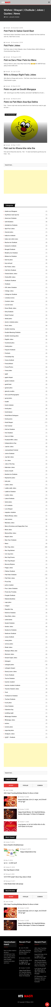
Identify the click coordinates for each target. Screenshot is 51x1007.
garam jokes (8, 387)
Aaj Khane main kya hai (12, 214)
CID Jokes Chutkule (11, 287)
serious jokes (9, 643)
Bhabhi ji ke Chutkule (11, 252)
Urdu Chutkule (9, 706)
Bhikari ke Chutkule (11, 256)
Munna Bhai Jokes (10, 533)
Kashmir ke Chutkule (11, 474)
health (7, 401)
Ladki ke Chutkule (10, 491)
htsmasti (7, 28)
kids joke (7, 481)
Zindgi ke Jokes (10, 733)
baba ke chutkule (10, 235)
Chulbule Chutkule (10, 280)
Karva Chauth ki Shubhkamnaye (13, 844)
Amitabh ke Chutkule (11, 225)
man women (8, 519)
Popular (25, 785)
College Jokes (9, 290)
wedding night (9, 713)
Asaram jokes (9, 232)
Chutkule (7, 283)
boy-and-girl (8, 263)
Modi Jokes (8, 529)
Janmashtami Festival (11, 450)
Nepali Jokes (9, 536)
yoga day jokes (9, 730)
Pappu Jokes (9, 567)
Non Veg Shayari (10, 560)
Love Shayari (9, 508)
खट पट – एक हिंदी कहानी (10, 863)
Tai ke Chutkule (9, 674)
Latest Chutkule (9, 498)
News (6, 543)
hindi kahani (8, 412)
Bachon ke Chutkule (11, 242)
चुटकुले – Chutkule (10, 737)
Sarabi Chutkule (10, 623)
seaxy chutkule (9, 636)
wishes (7, 723)
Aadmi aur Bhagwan (11, 211)
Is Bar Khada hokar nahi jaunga (13, 883)
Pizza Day (8, 581)
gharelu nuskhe (9, 391)
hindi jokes (8, 408)
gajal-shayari (9, 377)
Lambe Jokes (9, 495)
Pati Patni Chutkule (10, 574)
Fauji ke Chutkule (10, 349)
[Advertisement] (25, 181)
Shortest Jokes (9, 654)
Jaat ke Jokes (9, 446)
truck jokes (8, 702)
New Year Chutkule (10, 540)
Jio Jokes (8, 460)
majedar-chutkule (10, 512)
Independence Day (10, 443)
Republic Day (9, 609)
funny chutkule (9, 360)
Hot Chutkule (9, 432)
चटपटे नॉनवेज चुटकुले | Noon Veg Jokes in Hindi (17, 876)
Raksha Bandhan (10, 598)
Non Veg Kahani (10, 550)
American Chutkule (10, 218)
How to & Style (9, 436)
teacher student (10, 681)
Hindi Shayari (9, 422)
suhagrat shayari (10, 668)
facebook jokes (9, 342)
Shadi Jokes (8, 647)
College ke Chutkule (11, 294)
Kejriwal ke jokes (10, 477)
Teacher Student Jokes (12, 688)
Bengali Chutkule (10, 249)
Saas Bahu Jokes (10, 616)
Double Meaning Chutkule (12, 332)
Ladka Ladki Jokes (10, 488)
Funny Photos (9, 367)
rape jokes (8, 602)
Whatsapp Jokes (10, 719)
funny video (8, 370)
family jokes (8, 346)
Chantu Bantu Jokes (11, 273)
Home (6, 17)
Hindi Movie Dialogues (11, 415)
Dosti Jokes (8, 325)
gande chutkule (9, 380)
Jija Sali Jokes (9, 457)
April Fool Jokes (10, 228)
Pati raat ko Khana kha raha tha (19, 148)
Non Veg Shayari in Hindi (11, 870)
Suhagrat (7, 661)
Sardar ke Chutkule (10, 630)
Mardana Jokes (9, 522)
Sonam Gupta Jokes (11, 657)
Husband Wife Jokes (11, 439)
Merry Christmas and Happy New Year (16, 526)
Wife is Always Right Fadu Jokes (20, 74)
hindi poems (8, 418)
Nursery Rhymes (10, 564)
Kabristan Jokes (10, 467)
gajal (6, 373)
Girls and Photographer (12, 394)
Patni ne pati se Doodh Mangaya (20, 89)
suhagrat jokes (9, 664)
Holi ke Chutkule (10, 429)
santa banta (8, 619)
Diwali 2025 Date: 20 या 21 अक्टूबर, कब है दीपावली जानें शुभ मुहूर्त (25, 961)
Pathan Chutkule (10, 571)
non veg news (9, 553)
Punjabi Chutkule (10, 595)
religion (7, 605)
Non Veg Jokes (9, 546)
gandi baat (8, 384)
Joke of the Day (9, 463)
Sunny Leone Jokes (11, 671)
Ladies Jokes (9, 484)
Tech (6, 692)
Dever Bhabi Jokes (10, 308)
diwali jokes (8, 318)
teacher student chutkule (12, 685)
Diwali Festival (9, 315)
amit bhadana (9, 221)
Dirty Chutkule (9, 311)
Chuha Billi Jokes (10, 277)
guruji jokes (8, 398)
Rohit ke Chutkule (10, 612)
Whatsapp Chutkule (11, 716)
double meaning (10, 328)
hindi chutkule (9, 405)
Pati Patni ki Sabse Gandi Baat (19, 31)
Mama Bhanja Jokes (11, 515)
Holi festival (8, 425)
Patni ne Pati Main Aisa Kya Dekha (21, 101)
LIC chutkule (8, 505)
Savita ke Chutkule (10, 633)
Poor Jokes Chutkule (11, 588)
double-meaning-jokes (12, 335)
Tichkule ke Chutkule (11, 695)
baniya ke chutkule (10, 245)
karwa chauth (9, 470)
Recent (11, 785)
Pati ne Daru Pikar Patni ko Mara (20, 60)
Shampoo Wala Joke (11, 650)
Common (40, 785)
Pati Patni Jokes (12, 45)
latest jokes (8, 501)
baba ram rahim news (11, 239)
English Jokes (9, 339)
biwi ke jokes (9, 259)
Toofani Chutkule (10, 699)
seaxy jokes (8, 640)
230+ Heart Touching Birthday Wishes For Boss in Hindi (21, 793)
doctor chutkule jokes (11, 322)
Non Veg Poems (10, 557)
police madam (9, 585)
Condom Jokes (9, 301)
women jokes (9, 726)
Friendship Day (9, 356)
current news (9, 304)
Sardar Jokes (9, 626)
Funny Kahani (9, 363)
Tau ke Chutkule (10, 678)
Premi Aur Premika (10, 591)
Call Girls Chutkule (10, 270)
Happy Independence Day (28, 851)
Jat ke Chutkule (9, 453)
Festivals (7, 353)
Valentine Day (9, 709)
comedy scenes (9, 297)
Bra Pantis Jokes (10, 266)
